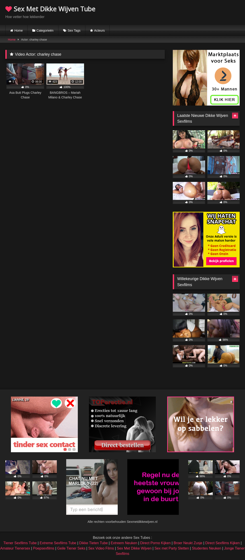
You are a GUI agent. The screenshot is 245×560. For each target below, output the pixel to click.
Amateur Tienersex (15, 548)
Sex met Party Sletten (171, 548)
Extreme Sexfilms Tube (58, 543)
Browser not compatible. (187, 11)
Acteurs (99, 30)
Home (18, 30)
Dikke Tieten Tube (93, 543)
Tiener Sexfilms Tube (20, 543)
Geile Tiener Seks (71, 548)
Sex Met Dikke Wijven (134, 548)
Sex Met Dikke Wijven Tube (50, 8)
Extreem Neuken (124, 543)
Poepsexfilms (43, 548)
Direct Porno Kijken (155, 543)
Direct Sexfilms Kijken (222, 543)
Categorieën (45, 30)
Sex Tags (74, 30)
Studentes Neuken (206, 548)
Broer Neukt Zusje (188, 543)
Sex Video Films (101, 548)
